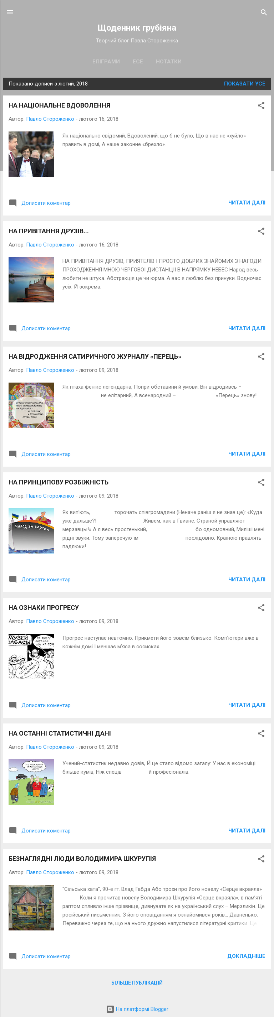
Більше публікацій (137, 983)
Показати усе (244, 84)
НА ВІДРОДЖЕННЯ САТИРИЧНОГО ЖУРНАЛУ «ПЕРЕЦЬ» (95, 356)
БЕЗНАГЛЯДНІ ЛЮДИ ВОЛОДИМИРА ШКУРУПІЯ (82, 858)
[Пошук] (264, 13)
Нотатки (169, 61)
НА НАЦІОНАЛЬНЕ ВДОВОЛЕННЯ (59, 105)
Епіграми (106, 61)
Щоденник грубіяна (137, 28)
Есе (138, 61)
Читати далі (246, 202)
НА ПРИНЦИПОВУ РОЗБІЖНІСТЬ (58, 482)
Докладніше (246, 956)
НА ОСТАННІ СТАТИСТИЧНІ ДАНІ (60, 733)
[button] (261, 106)
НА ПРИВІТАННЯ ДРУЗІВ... (49, 231)
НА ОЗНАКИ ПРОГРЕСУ (44, 607)
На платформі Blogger (137, 1009)
